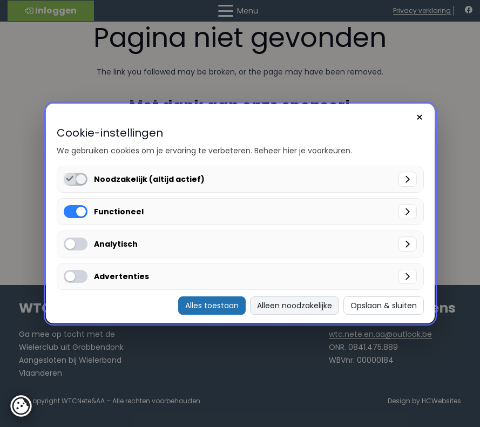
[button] (21, 406)
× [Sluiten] (419, 117)
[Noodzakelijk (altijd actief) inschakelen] (70, 179)
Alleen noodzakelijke (294, 305)
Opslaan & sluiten (383, 305)
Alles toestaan (212, 305)
